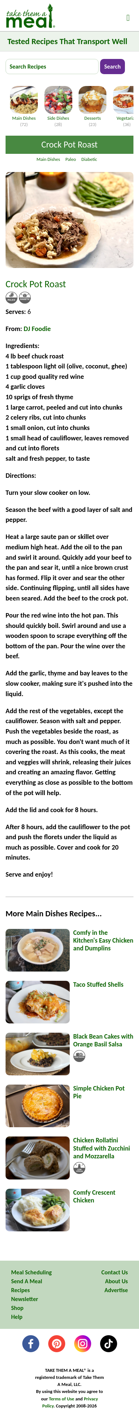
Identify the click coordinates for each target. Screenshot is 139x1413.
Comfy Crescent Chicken (94, 1196)
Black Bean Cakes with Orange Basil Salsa (103, 1040)
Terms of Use (61, 1399)
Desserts (92, 115)
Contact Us (115, 1272)
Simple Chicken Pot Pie (99, 1092)
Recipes (20, 1290)
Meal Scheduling (31, 1272)
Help (17, 1316)
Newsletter (24, 1299)
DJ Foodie (37, 328)
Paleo (71, 159)
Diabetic (89, 159)
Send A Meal (26, 1281)
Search (112, 66)
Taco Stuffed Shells (98, 984)
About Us (116, 1281)
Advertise (116, 1290)
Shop (17, 1307)
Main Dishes (24, 115)
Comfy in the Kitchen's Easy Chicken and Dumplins (103, 940)
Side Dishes (58, 115)
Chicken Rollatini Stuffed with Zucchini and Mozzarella (101, 1148)
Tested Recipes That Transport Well (67, 41)
